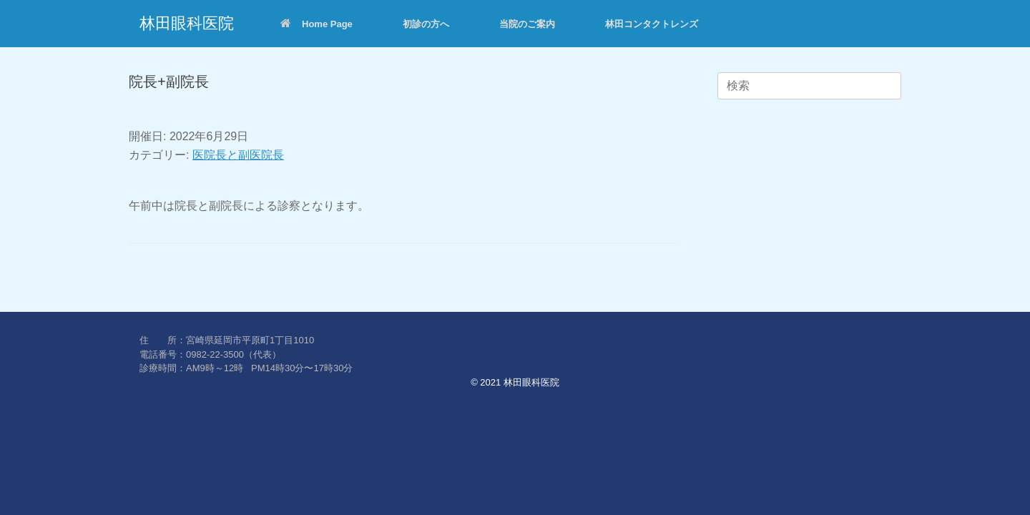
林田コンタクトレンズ (651, 24)
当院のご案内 (527, 24)
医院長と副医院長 (238, 155)
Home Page (316, 24)
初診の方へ (426, 24)
